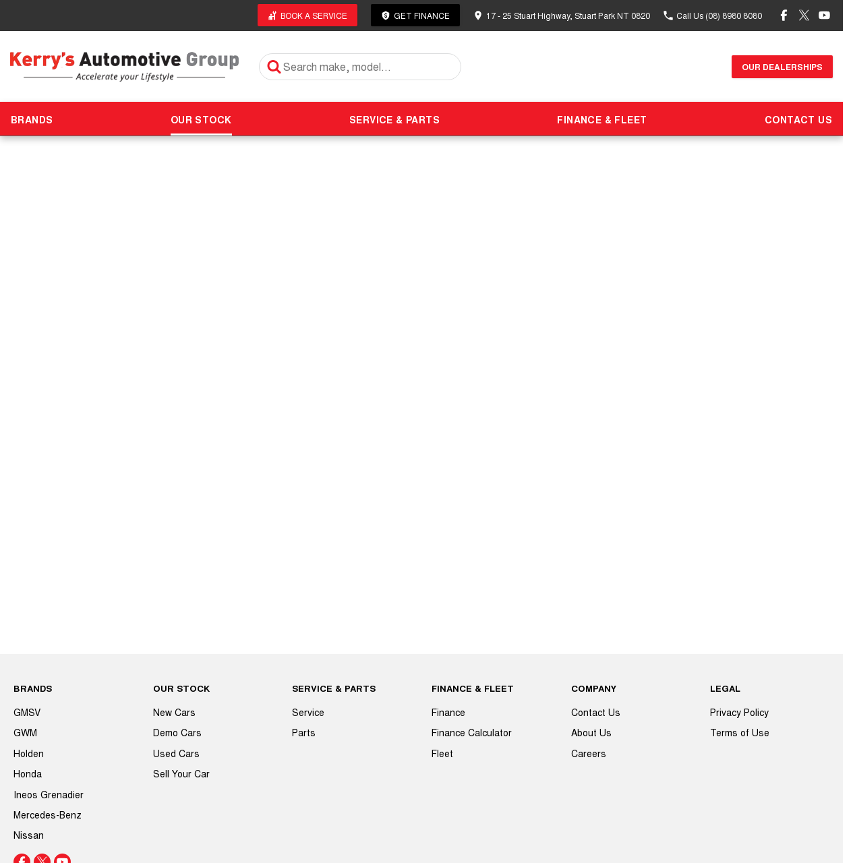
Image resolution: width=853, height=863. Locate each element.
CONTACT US (798, 119)
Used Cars (176, 753)
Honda (27, 773)
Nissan (28, 834)
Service (308, 712)
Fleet (442, 753)
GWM (25, 732)
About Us (591, 732)
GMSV (26, 712)
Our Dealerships (782, 67)
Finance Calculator (472, 732)
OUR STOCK (201, 119)
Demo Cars (177, 732)
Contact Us (595, 712)
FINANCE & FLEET (602, 119)
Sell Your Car (181, 773)
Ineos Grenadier (48, 794)
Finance (448, 712)
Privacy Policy (739, 712)
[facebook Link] (783, 15)
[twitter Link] (804, 15)
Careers (588, 753)
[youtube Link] (824, 15)
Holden (28, 753)
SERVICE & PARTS (394, 119)
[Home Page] (124, 66)
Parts (304, 732)
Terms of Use (739, 732)
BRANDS (32, 119)
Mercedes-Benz (47, 814)
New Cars (174, 712)
